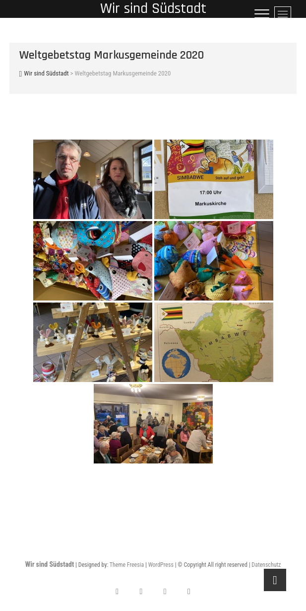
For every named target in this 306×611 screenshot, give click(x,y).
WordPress (161, 564)
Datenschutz (266, 564)
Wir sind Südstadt (49, 564)
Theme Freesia (127, 564)
